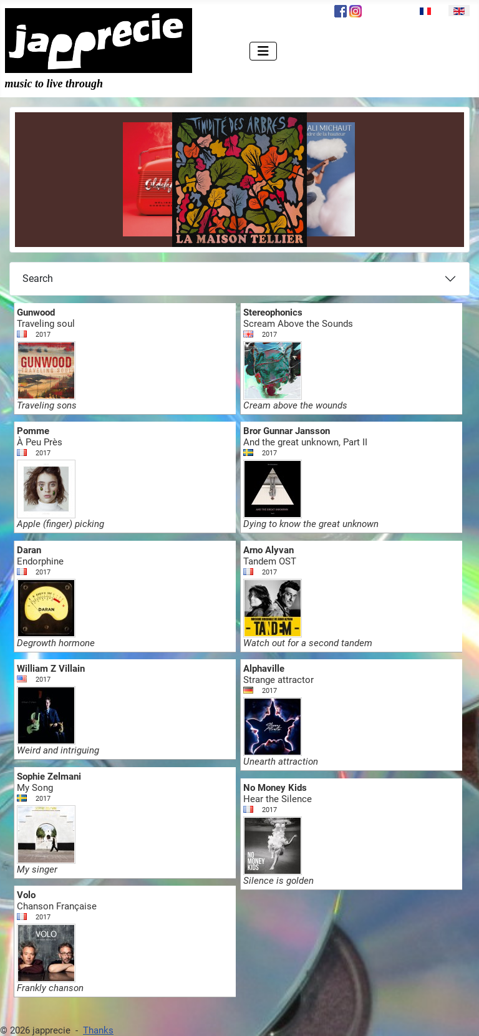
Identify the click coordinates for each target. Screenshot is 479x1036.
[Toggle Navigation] (263, 51)
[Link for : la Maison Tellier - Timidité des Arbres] (239, 179)
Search (37, 278)
